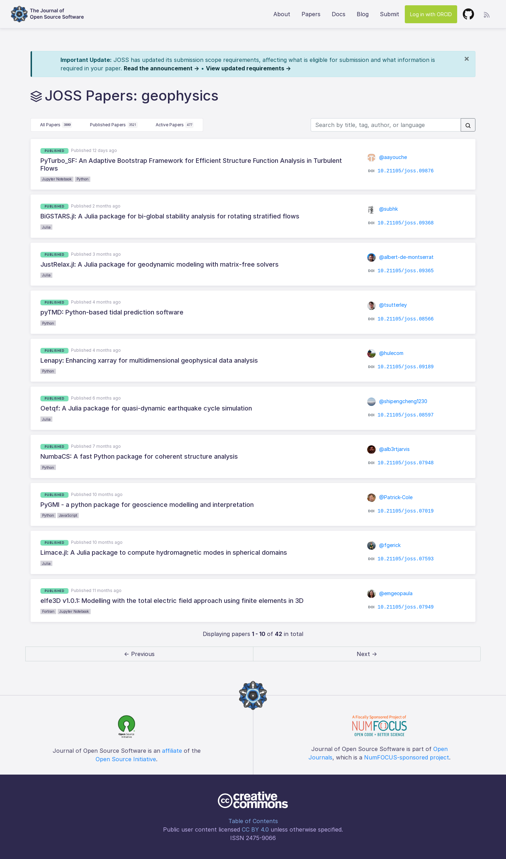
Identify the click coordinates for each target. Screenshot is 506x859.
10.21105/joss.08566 (406, 319)
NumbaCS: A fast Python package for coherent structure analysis (139, 456)
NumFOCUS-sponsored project (406, 757)
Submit (389, 14)
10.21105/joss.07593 (406, 559)
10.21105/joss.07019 (406, 511)
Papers (310, 14)
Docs (338, 14)
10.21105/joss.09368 (406, 222)
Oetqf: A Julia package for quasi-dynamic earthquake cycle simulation (146, 408)
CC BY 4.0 (255, 829)
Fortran (48, 611)
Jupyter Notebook (57, 179)
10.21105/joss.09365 (406, 271)
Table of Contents (253, 821)
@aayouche (387, 157)
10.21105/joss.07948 (406, 463)
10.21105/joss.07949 (406, 607)
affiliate (172, 750)
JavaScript (68, 515)
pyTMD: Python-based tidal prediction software (111, 312)
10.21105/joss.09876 (406, 171)
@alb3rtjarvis (388, 449)
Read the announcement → (161, 68)
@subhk (382, 209)
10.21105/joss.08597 (406, 415)
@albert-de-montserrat (400, 257)
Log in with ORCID (431, 14)
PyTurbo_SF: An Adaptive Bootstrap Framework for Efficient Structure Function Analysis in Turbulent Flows (191, 164)
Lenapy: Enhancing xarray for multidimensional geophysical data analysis (149, 360)
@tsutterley (387, 305)
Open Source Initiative (126, 759)
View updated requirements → (248, 68)
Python (83, 179)
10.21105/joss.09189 (406, 367)
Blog (363, 14)
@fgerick (384, 545)
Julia (46, 227)
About (281, 14)
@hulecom (385, 353)
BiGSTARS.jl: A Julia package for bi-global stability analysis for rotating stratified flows (169, 216)
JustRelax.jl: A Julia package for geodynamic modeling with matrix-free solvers (159, 264)
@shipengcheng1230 (397, 401)
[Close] (466, 58)
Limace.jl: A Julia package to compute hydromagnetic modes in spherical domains (163, 552)
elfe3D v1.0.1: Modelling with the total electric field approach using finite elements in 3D (172, 600)
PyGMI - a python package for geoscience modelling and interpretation (147, 504)
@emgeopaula (390, 593)
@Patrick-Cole (390, 497)
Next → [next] (367, 653)
